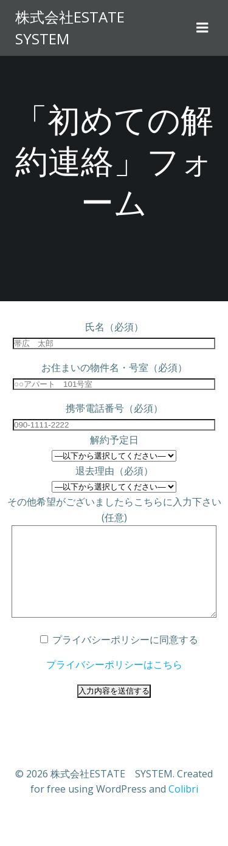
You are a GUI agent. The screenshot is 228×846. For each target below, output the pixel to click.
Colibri (183, 807)
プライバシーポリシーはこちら (114, 682)
